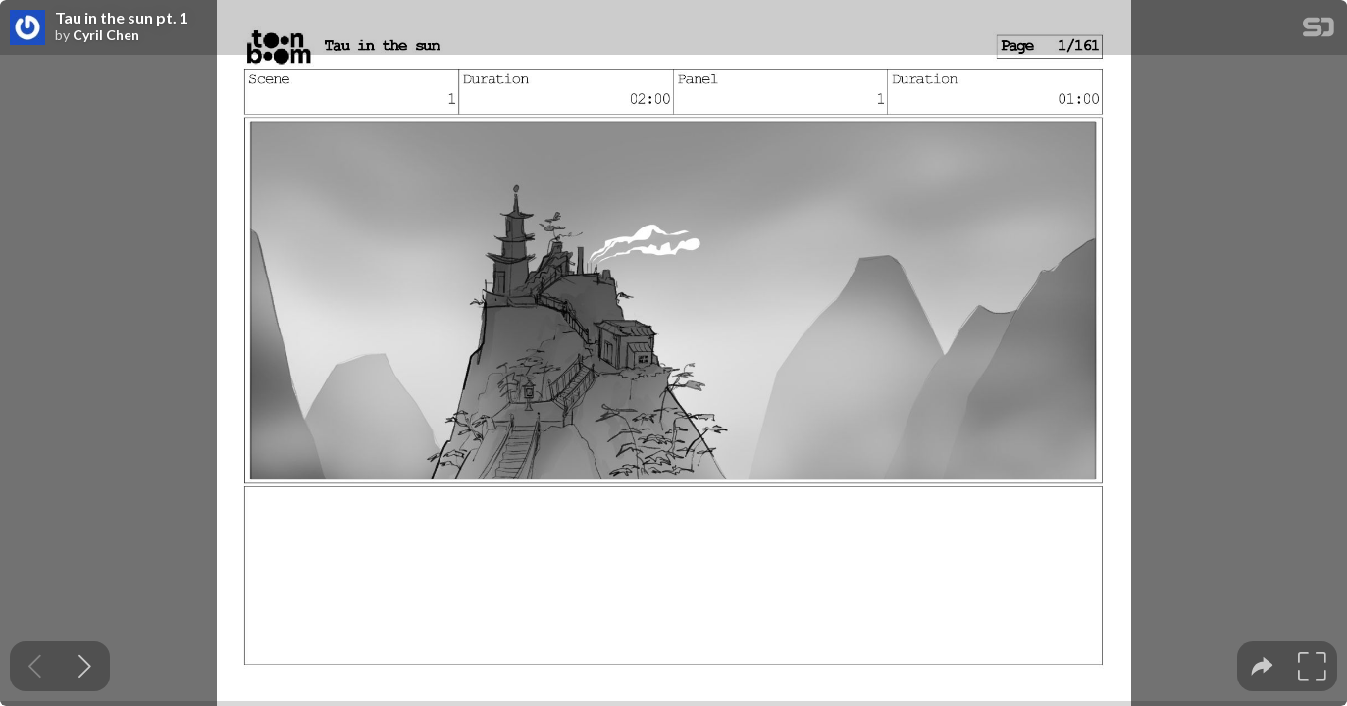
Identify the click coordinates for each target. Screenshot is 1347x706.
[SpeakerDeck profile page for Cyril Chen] (27, 28)
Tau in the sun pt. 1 (121, 17)
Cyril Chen (106, 35)
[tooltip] (1262, 666)
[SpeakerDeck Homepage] (1318, 31)
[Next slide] (85, 666)
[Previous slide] (35, 666)
